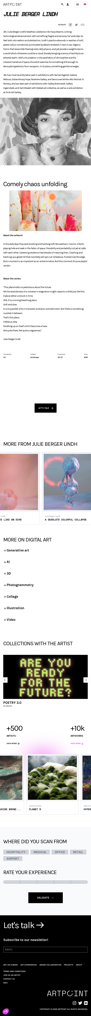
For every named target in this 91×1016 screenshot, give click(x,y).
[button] (67, 4)
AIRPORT (13, 858)
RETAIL (78, 852)
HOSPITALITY (16, 852)
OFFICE (60, 852)
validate (45, 898)
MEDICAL (40, 852)
